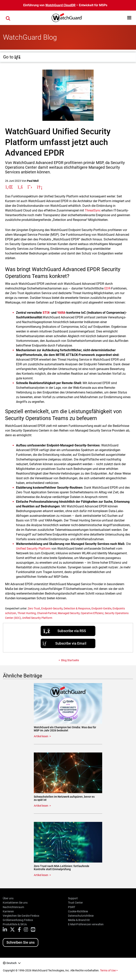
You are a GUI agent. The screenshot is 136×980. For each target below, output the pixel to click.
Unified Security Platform (33, 548)
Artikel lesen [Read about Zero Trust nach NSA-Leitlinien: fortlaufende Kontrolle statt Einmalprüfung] (41, 875)
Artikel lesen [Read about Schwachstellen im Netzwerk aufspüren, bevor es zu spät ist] (41, 805)
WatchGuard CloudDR (60, 5)
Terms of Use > (109, 970)
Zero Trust (34, 608)
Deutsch (11, 963)
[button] (129, 17)
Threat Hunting (26, 613)
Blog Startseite (70, 660)
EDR (107, 288)
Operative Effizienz (92, 613)
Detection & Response (77, 608)
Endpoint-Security (52, 608)
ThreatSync (93, 210)
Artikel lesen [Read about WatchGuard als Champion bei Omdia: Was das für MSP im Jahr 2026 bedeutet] (41, 736)
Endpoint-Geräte (101, 608)
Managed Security (69, 613)
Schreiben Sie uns (20, 942)
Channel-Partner (47, 613)
